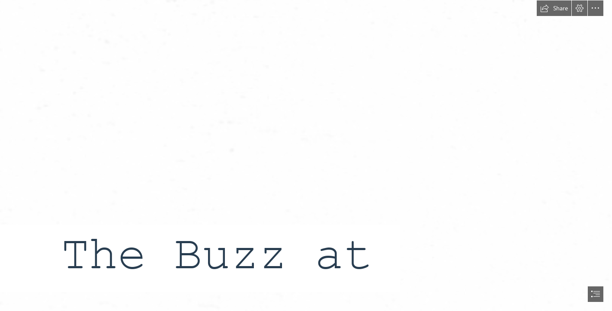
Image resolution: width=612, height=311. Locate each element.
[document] (306, 155)
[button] (554, 8)
